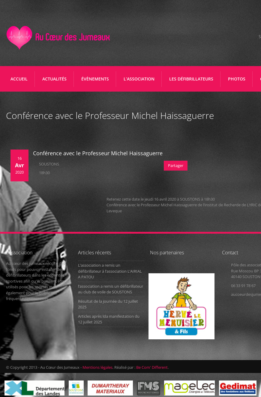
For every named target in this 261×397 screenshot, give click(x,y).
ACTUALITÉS (54, 79)
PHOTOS (236, 79)
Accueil (19, 79)
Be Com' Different (152, 367)
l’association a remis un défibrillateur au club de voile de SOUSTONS (110, 289)
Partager (175, 165)
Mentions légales (97, 367)
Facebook (244, 37)
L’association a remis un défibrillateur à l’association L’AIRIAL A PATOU (110, 271)
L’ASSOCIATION (141, 81)
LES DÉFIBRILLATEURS (192, 81)
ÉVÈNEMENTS (95, 79)
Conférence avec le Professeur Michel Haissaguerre (98, 153)
